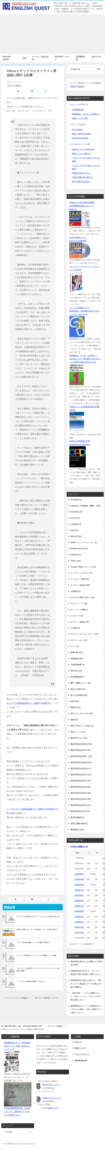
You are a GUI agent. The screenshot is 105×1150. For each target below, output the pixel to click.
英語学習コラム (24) (78, 738)
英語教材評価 (80, 58)
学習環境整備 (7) (77, 677)
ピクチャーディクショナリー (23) (84, 634)
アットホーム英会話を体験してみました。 (32, 981)
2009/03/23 (79, 911)
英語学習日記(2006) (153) (81, 744)
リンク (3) (74, 646)
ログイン (78, 1042)
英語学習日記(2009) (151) (81, 762)
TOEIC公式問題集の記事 (79, 441)
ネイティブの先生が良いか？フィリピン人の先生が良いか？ (39, 916)
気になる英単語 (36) (78, 695)
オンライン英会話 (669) (80, 585)
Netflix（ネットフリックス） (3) (83, 542)
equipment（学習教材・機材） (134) (85, 506)
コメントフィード (82, 1054)
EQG (25, 58)
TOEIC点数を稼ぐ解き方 (82, 177)
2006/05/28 (79, 879)
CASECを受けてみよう (81, 173)
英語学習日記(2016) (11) (80, 805)
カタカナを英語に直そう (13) (82, 597)
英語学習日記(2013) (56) (80, 787)
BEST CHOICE (77, 86)
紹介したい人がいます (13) (81, 713)
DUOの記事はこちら (77, 237)
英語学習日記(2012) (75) (80, 781)
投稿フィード (80, 1048)
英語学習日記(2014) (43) (80, 793)
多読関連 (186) (76, 658)
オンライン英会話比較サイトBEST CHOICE (28, 703)
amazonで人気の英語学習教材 (81, 202)
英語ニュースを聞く (80, 118)
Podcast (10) (75, 555)
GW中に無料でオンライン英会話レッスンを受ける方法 (37, 929)
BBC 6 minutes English (81, 134)
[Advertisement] (52, 34)
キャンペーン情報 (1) (79, 610)
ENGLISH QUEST (7, 58)
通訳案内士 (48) (76, 830)
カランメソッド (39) (78, 603)
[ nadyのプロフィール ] (51, 1098)
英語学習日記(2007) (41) (80, 750)
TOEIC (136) (75, 561)
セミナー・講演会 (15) (79, 622)
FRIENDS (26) (76, 512)
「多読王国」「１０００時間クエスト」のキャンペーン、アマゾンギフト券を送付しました (86, 996)
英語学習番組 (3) (77, 817)
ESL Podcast (77, 129)
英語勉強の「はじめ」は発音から (86, 114)
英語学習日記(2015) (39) (80, 799)
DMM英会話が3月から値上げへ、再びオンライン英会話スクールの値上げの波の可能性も (86, 983)
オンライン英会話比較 (40, 58)
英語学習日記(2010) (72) (80, 768)
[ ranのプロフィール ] (51, 1084)
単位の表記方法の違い (81, 181)
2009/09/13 (79, 922)
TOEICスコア (52, 1108)
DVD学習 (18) (76, 500)
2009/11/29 (79, 927)
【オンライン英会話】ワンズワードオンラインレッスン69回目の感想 (38, 969)
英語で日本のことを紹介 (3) (82, 726)
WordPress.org (81, 1060)
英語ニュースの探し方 (81, 154)
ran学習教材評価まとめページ (81, 206)
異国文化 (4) (75, 707)
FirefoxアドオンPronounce (83, 149)
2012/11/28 (79, 932)
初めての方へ (96, 58)
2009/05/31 (79, 917)
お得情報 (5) (75, 591)
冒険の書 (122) (76, 652)
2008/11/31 (79, 906)
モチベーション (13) (78, 640)
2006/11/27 (79, 890)
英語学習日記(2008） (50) (81, 756)
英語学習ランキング (62, 58)
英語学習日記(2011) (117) (81, 775)
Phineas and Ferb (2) (79, 548)
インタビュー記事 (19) (79, 579)
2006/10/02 (79, 885)
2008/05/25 (79, 901)
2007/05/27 (79, 895)
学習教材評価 (77, 110)
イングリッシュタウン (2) (81, 573)
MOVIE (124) (75, 536)
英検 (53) (74, 720)
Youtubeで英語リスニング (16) (83, 567)
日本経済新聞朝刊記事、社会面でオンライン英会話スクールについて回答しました (17, 1111)
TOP (23, 1026)
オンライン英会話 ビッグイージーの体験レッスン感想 (36, 955)
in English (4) (75, 524)
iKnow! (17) (75, 518)
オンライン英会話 (14, 86)
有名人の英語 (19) (77, 689)
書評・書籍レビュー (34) (80, 683)
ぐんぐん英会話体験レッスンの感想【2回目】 (33, 942)
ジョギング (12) (76, 616)
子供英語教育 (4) (77, 665)
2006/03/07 (79, 874)
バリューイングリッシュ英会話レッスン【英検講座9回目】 (18, 998)
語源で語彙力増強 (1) (79, 823)
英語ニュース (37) (77, 732)
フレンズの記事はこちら (79, 308)
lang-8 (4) (74, 530)
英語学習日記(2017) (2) (80, 811)
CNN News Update (80, 138)
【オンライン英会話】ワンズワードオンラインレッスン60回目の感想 (49, 998)
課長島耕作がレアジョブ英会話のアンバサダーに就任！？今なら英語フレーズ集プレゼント (86, 1009)
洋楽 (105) (74, 701)
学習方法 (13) (76, 671)
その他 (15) (75, 628)
